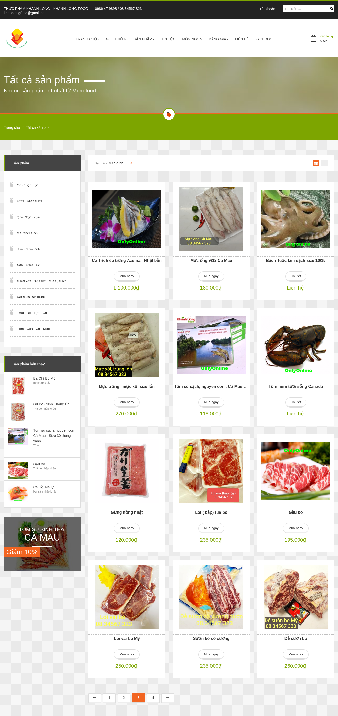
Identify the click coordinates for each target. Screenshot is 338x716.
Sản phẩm (144, 39)
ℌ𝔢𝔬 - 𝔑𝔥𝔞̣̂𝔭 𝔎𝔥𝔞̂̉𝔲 (29, 217)
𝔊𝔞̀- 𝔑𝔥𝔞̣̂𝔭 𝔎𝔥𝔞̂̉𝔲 (28, 233)
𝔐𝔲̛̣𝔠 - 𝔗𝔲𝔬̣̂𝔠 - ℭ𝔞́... (30, 265)
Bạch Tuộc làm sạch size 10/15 (295, 260)
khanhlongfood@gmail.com (25, 13)
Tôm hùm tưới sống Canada (296, 386)
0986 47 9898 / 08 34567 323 (118, 9)
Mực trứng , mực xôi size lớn (127, 386)
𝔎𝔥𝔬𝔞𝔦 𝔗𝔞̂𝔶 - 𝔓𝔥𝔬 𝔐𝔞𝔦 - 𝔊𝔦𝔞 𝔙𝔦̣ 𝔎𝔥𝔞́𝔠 (41, 281)
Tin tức (168, 39)
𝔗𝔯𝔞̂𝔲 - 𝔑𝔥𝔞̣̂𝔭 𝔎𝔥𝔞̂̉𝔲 (29, 201)
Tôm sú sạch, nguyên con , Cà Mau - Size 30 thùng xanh (228, 386)
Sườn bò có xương (211, 637)
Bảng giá (218, 39)
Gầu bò (296, 511)
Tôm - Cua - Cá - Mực (33, 329)
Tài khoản (269, 9)
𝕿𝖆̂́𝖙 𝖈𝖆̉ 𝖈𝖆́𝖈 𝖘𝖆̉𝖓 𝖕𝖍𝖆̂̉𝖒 (31, 297)
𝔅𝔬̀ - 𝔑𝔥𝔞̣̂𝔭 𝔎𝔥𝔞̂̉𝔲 (28, 185)
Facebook (265, 39)
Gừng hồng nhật (127, 511)
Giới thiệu (116, 39)
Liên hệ (242, 39)
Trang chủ (87, 39)
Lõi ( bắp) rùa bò (211, 511)
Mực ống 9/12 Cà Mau (211, 260)
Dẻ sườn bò (295, 637)
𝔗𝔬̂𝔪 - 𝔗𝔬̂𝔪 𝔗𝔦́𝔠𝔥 (28, 249)
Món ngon (192, 39)
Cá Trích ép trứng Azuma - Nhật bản (127, 260)
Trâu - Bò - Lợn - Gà (32, 313)
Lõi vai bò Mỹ (127, 637)
